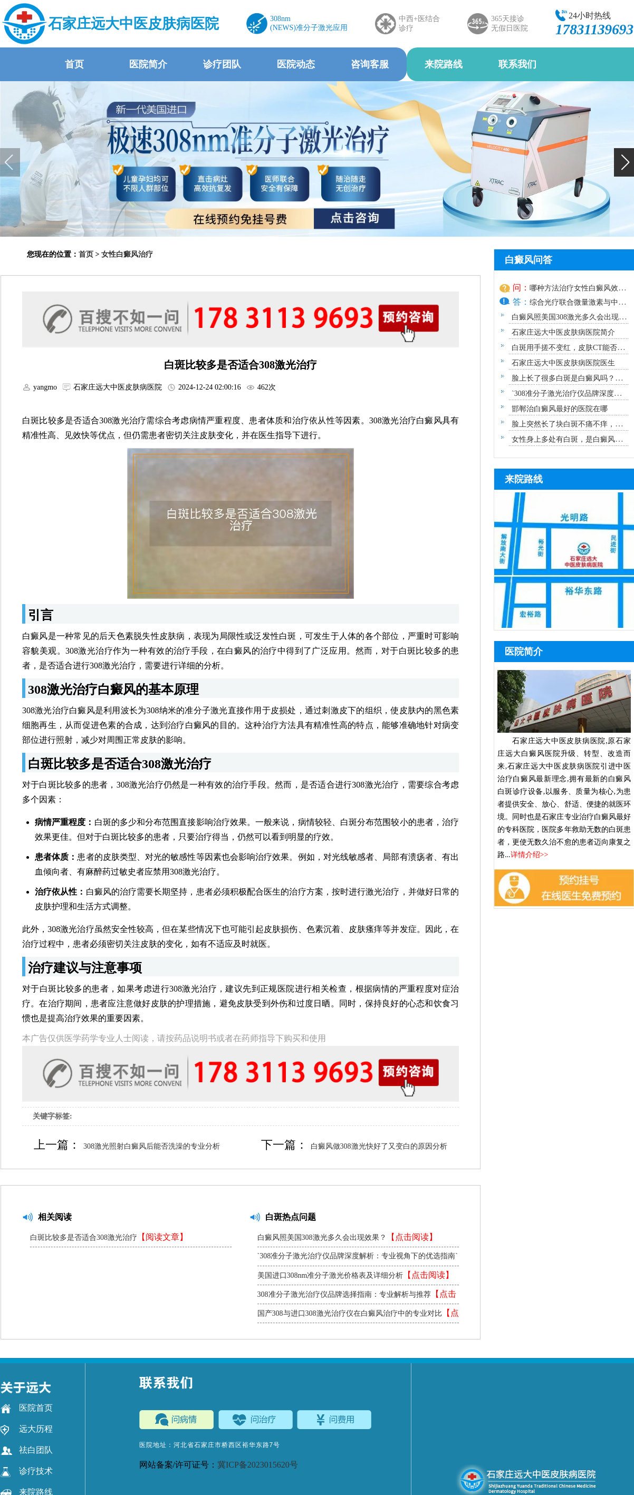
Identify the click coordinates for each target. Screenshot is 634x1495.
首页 (74, 64)
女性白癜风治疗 (127, 254)
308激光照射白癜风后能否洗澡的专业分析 (151, 1146)
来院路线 (444, 64)
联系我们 (517, 64)
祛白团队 (27, 1450)
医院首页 (27, 1408)
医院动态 (296, 64)
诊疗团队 (222, 64)
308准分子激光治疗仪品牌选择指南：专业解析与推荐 (356, 1296)
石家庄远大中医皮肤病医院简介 (563, 332)
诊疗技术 (27, 1471)
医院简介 (148, 64)
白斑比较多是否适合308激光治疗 (109, 1236)
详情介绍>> (530, 855)
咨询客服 (370, 64)
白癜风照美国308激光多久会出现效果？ (347, 1236)
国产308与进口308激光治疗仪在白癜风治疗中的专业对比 (358, 1315)
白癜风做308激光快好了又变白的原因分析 (379, 1146)
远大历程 (27, 1429)
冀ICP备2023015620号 (257, 1464)
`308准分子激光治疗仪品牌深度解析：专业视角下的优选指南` (357, 1259)
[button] (624, 162)
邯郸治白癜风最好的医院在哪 (560, 409)
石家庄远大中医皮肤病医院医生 (563, 363)
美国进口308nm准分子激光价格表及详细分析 (355, 1274)
